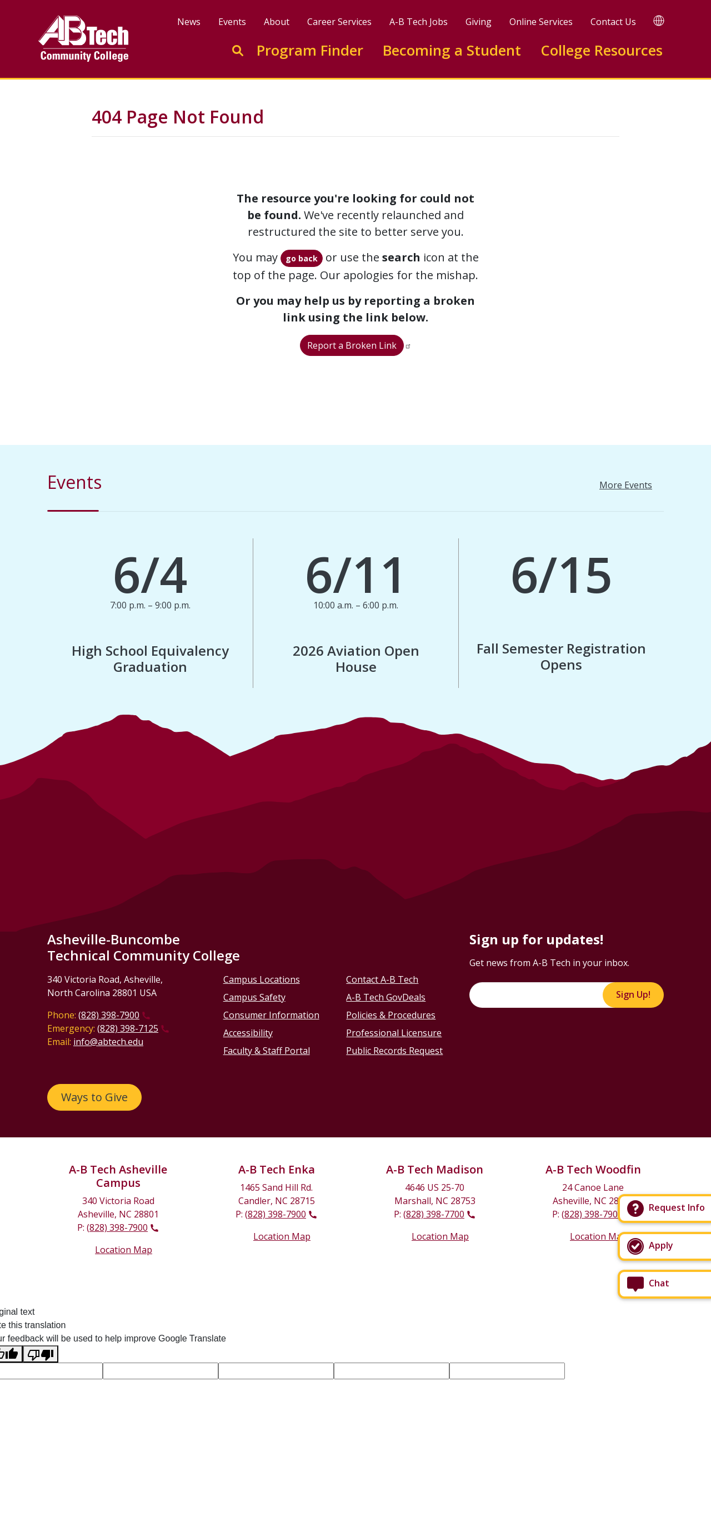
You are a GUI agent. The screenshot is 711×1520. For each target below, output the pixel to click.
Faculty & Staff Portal (266, 1050)
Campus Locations (261, 979)
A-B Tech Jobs (418, 22)
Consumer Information (271, 1015)
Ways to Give (94, 1097)
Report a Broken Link (352, 345)
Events (232, 22)
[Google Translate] (658, 20)
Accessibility (248, 1033)
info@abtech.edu (108, 1042)
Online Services (541, 22)
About (276, 22)
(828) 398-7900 (108, 1015)
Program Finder (310, 50)
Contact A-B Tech (382, 979)
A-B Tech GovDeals (385, 997)
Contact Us (613, 22)
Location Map (123, 1250)
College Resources (601, 50)
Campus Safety (254, 997)
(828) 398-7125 (127, 1028)
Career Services (339, 22)
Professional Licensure (394, 1033)
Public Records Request (394, 1050)
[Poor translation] (40, 1354)
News (189, 22)
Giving (478, 22)
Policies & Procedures (390, 1015)
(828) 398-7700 (433, 1214)
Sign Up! (633, 994)
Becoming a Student (452, 50)
